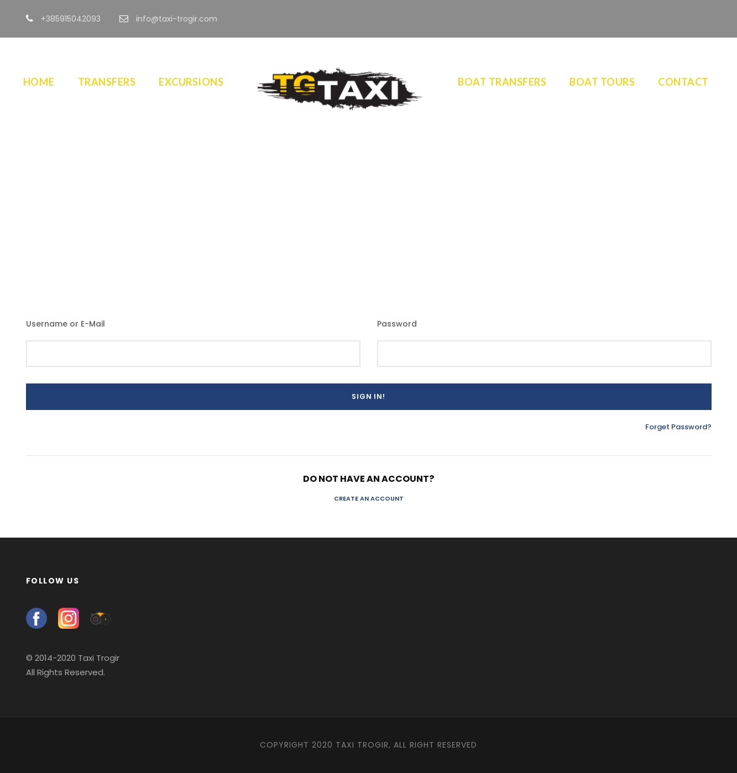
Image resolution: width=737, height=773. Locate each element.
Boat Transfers (502, 82)
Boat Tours (602, 82)
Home (39, 82)
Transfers (107, 82)
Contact (683, 82)
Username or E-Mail (65, 323)
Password (397, 323)
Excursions (191, 82)
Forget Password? (678, 427)
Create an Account (369, 498)
